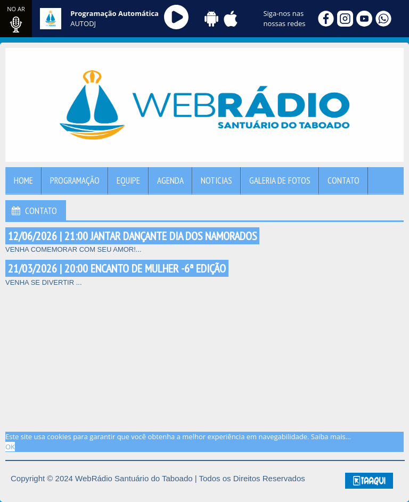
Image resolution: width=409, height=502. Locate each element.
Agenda (170, 180)
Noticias (216, 180)
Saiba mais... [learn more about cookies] (331, 436)
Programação (75, 180)
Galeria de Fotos (279, 180)
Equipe (128, 180)
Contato (343, 180)
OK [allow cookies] (10, 446)
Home (23, 180)
